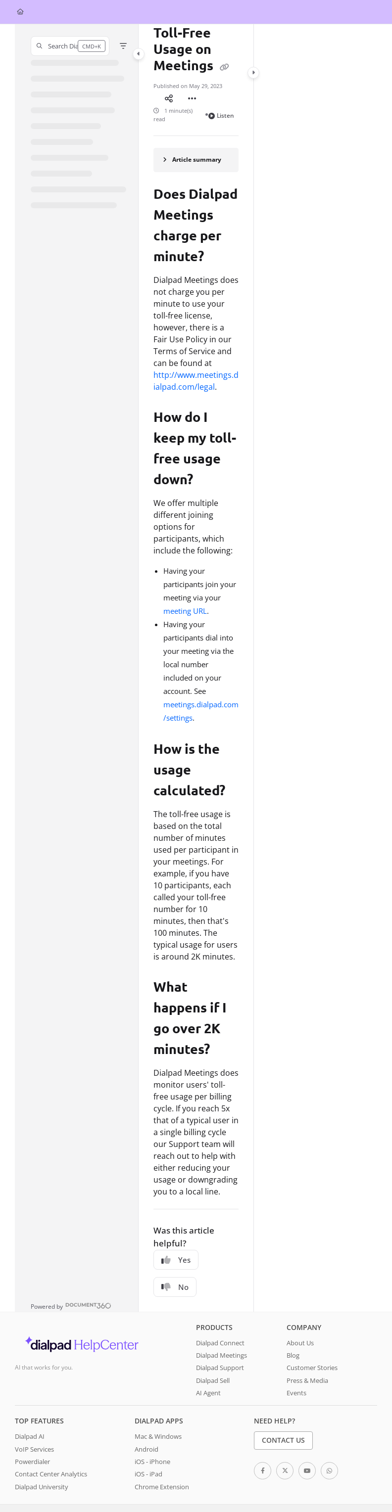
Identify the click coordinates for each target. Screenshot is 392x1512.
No (175, 1271)
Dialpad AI (30, 1420)
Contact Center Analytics (51, 1458)
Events (296, 1377)
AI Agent (208, 1377)
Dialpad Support (220, 1351)
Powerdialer (32, 1445)
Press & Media (307, 1364)
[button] (70, 46)
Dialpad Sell (213, 1364)
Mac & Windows (158, 1420)
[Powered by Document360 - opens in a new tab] (71, 1289)
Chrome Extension (162, 1470)
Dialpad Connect (220, 1327)
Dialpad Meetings (221, 1339)
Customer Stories (312, 1351)
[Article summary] (196, 144)
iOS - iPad (148, 1458)
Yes (176, 1244)
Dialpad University (41, 1470)
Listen (221, 99)
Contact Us (283, 1424)
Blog (293, 1339)
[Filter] (123, 46)
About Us (300, 1327)
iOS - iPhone (152, 1445)
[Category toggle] (139, 54)
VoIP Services (34, 1433)
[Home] (20, 12)
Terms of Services (37, 1500)
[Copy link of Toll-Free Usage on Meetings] (224, 66)
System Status (86, 1500)
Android (146, 1433)
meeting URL (185, 595)
